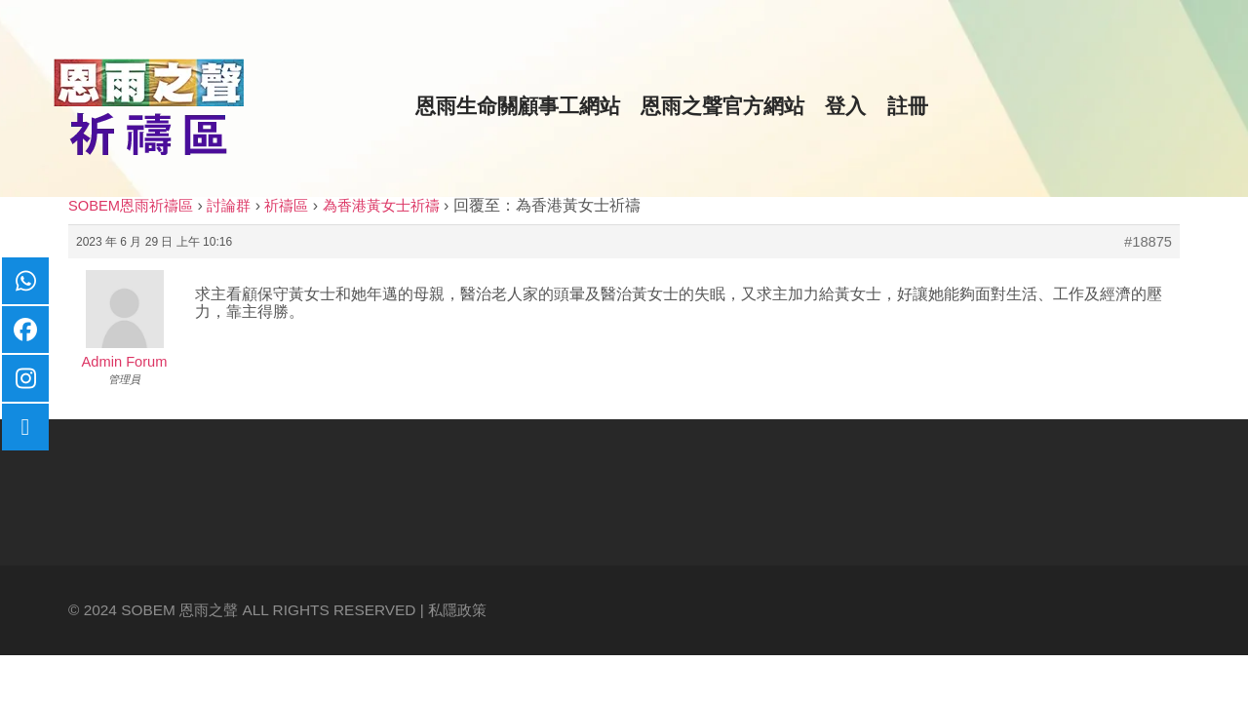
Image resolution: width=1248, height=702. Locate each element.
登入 (845, 106)
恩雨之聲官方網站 (722, 106)
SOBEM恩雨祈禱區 (130, 206)
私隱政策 (457, 610)
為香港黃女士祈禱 (381, 206)
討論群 (229, 206)
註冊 (907, 106)
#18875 (1148, 242)
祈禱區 (286, 206)
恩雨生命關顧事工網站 (517, 106)
